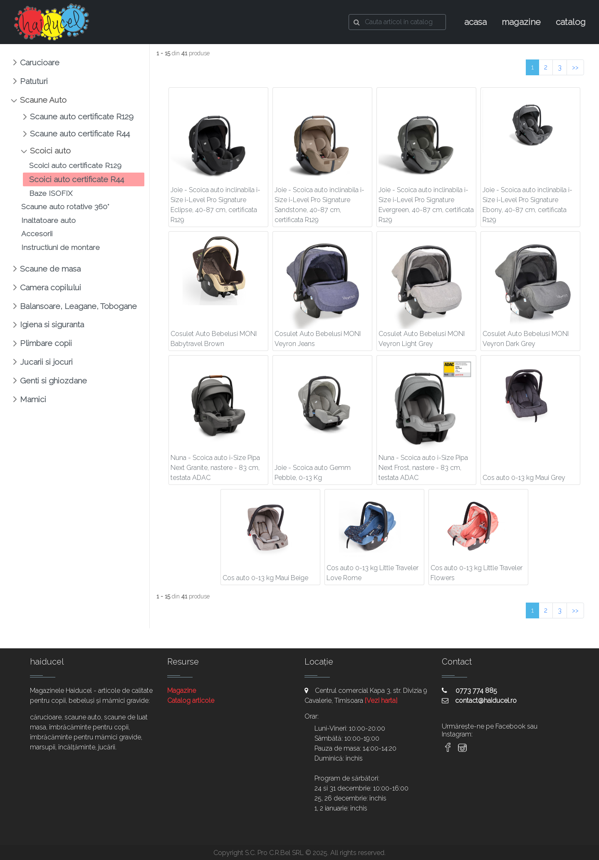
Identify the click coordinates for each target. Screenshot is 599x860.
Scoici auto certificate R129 (75, 165)
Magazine (181, 690)
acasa (475, 22)
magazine (521, 22)
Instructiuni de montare (60, 247)
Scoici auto (50, 150)
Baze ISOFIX (50, 193)
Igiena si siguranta (52, 324)
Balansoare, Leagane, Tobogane (78, 306)
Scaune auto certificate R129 (82, 116)
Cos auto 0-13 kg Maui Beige (265, 578)
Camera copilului (50, 287)
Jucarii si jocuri (46, 361)
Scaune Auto (43, 99)
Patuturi (34, 81)
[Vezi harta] (381, 700)
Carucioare (39, 62)
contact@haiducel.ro (479, 700)
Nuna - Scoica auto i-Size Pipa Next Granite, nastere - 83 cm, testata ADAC (215, 468)
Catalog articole (190, 700)
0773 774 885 (469, 690)
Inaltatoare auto (48, 220)
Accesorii (36, 233)
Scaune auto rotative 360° (65, 206)
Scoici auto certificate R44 (76, 179)
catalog (571, 22)
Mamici (33, 399)
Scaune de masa (50, 268)
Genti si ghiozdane (53, 380)
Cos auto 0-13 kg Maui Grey (524, 478)
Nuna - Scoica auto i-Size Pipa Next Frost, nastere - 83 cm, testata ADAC (423, 468)
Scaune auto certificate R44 (80, 133)
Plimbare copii (46, 343)
